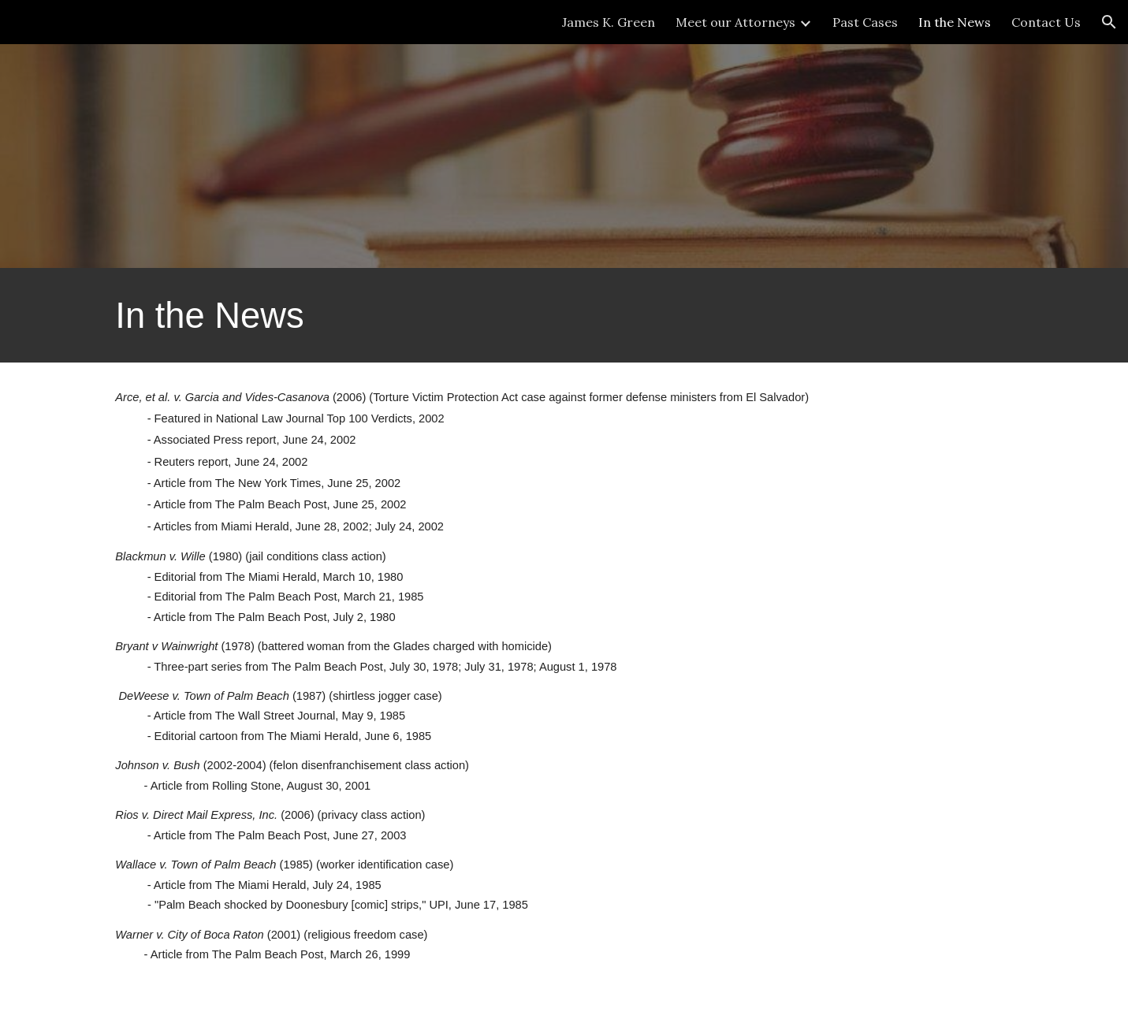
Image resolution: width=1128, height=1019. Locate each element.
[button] (1109, 22)
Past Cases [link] (865, 22)
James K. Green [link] (608, 22)
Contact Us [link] (1046, 22)
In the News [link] (954, 22)
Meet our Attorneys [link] (735, 22)
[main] (563, 315)
